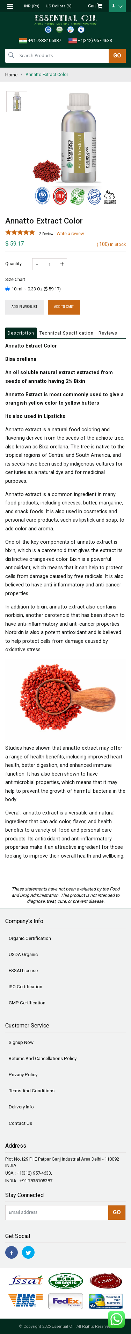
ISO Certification (25, 986)
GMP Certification (27, 1002)
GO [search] (117, 55)
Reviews (108, 333)
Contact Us (20, 1123)
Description (21, 333)
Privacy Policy (23, 1074)
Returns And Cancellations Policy (43, 1058)
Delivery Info (21, 1106)
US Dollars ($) (59, 6)
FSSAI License (23, 970)
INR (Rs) (31, 6)
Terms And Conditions (31, 1090)
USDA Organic (23, 954)
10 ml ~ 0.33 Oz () (33, 288)
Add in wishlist (24, 306)
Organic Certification (30, 938)
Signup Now (21, 1042)
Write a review (70, 233)
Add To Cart (64, 306)
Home (11, 74)
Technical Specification (66, 333)
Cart (95, 6)
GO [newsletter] (117, 1212)
